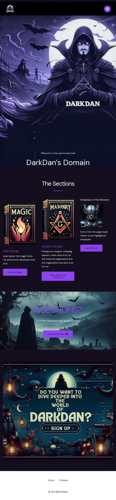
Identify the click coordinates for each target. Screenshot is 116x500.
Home (51, 480)
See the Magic (15, 272)
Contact (64, 480)
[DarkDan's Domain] (9, 9)
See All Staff (91, 248)
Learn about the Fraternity (58, 276)
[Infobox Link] (19, 234)
